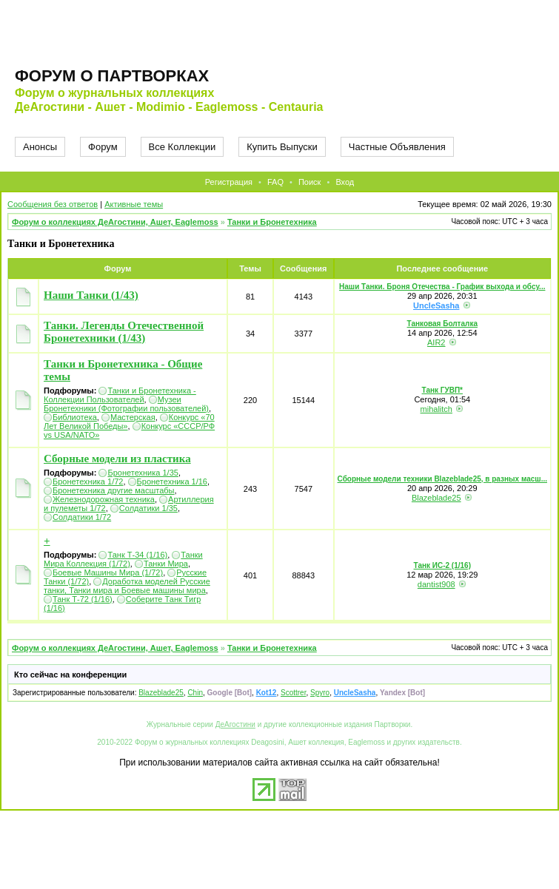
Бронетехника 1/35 (142, 472)
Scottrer (293, 693)
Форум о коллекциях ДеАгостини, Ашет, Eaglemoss (115, 221)
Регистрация (228, 182)
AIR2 (436, 342)
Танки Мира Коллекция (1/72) (123, 559)
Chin (195, 693)
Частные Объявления (397, 146)
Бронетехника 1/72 (88, 481)
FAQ (275, 182)
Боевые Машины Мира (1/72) (108, 572)
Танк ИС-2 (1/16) (442, 565)
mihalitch (436, 409)
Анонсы (40, 146)
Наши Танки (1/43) (91, 295)
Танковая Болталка (442, 324)
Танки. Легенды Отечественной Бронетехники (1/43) (124, 332)
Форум (103, 146)
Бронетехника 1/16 (172, 481)
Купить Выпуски (282, 146)
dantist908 (436, 584)
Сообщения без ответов (52, 204)
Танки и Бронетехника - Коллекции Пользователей (120, 395)
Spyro (319, 693)
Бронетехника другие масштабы (114, 490)
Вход (344, 182)
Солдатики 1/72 (82, 517)
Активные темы (133, 204)
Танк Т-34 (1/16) (137, 554)
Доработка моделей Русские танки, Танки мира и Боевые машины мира (127, 586)
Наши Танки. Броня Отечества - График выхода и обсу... (442, 287)
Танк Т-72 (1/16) (83, 599)
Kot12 (266, 693)
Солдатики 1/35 (148, 508)
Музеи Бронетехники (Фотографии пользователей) (126, 404)
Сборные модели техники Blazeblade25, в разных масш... (442, 479)
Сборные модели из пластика (117, 458)
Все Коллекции (182, 146)
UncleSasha (436, 305)
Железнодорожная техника (104, 499)
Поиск (309, 182)
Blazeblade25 (436, 497)
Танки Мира (166, 563)
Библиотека (75, 417)
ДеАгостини (235, 724)
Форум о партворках (112, 76)
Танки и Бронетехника (272, 221)
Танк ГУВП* (442, 390)
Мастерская (132, 417)
